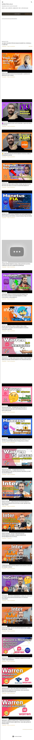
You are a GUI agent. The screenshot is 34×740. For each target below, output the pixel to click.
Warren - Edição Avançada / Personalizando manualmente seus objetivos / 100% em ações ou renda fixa (16, 722)
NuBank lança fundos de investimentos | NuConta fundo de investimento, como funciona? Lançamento (15, 296)
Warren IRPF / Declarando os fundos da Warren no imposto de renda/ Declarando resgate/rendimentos (15, 690)
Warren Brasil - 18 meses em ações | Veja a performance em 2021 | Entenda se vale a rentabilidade (14, 409)
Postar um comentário (11, 46)
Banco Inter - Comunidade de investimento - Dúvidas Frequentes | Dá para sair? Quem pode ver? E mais (16, 503)
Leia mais (30, 46)
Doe (20, 8)
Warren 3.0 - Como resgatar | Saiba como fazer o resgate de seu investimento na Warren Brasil (17, 358)
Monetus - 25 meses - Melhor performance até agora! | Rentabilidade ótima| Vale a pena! (16, 440)
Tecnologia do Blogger (17, 736)
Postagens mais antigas (27, 729)
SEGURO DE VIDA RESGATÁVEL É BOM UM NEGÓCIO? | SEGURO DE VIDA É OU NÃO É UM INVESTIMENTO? (16, 184)
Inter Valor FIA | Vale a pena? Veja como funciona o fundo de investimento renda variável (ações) (15, 327)
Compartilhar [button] (4, 46)
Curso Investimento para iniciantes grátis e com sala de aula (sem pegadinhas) (16, 264)
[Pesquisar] (31, 2)
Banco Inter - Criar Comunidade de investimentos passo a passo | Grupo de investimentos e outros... (14, 535)
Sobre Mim (15, 8)
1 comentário (9, 538)
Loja (6, 8)
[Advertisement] (17, 88)
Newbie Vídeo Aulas (7, 4)
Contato (10, 8)
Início (3, 8)
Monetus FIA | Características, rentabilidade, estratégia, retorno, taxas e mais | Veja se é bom (17, 215)
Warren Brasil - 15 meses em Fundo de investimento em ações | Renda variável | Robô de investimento (16, 471)
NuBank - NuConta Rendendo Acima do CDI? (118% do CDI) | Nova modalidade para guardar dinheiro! (17, 597)
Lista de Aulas (24, 8)
